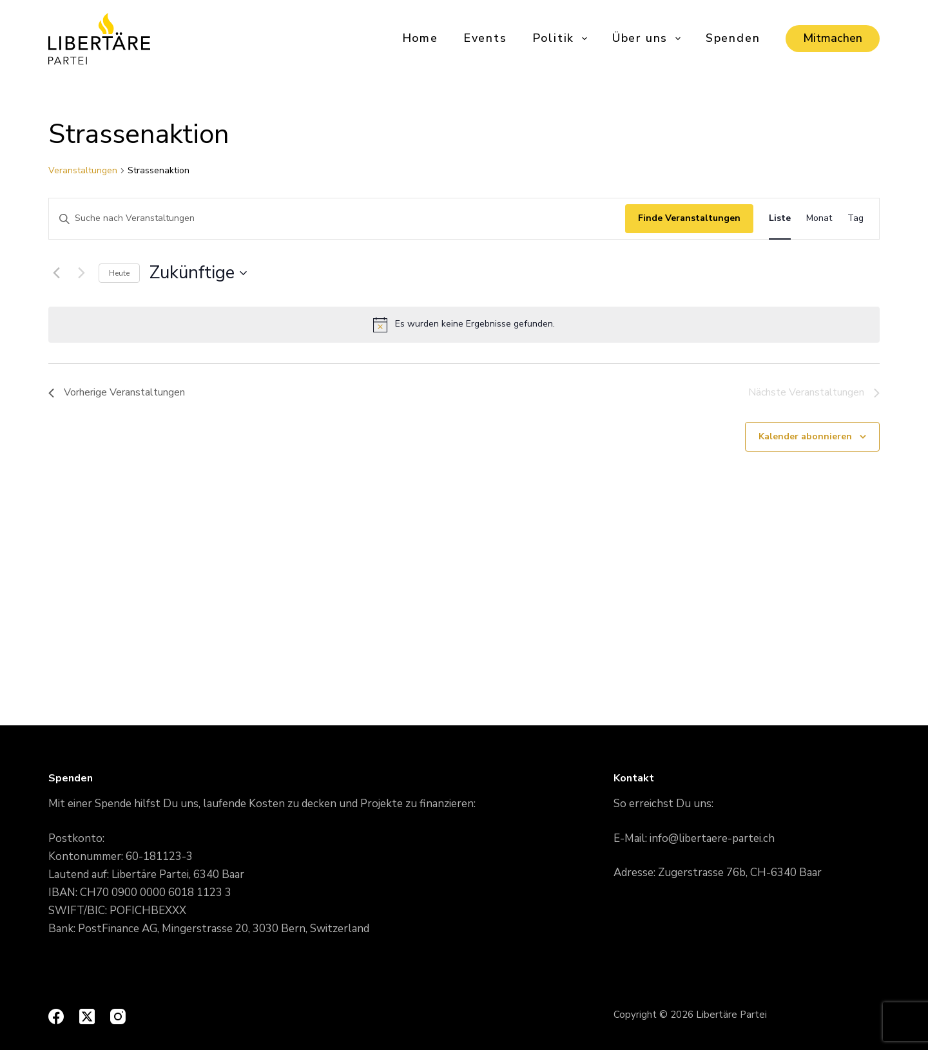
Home (420, 38)
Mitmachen (832, 38)
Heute (119, 273)
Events (485, 38)
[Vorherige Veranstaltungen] (56, 273)
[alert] (464, 325)
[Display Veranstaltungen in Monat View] (819, 218)
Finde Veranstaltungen (689, 218)
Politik (560, 38)
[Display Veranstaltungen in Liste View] (780, 218)
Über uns (647, 38)
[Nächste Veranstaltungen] (81, 273)
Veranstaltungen (82, 170)
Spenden (733, 38)
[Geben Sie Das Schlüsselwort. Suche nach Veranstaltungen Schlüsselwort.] (337, 218)
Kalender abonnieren (805, 436)
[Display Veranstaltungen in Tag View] (855, 218)
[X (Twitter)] (87, 1016)
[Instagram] (118, 1016)
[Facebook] (56, 1016)
